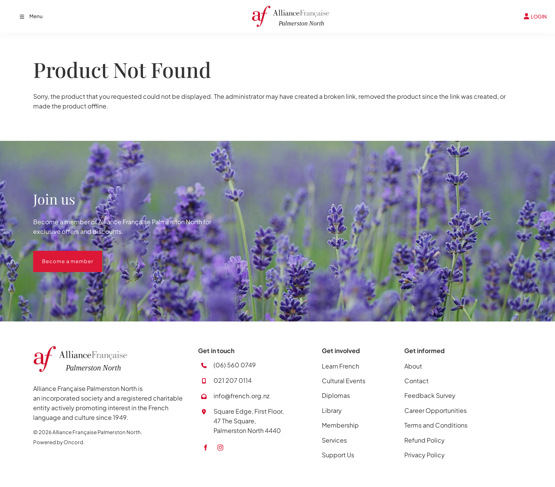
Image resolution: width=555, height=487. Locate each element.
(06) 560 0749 (235, 365)
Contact (416, 381)
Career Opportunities (435, 410)
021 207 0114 (233, 380)
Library (332, 410)
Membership (340, 425)
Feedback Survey (430, 395)
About (413, 366)
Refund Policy (424, 440)
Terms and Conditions (436, 425)
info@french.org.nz (241, 396)
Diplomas (336, 395)
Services (334, 440)
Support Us (338, 455)
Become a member (58, 255)
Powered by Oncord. (59, 442)
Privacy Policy (424, 455)
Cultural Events (343, 381)
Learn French (340, 366)
